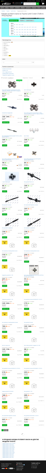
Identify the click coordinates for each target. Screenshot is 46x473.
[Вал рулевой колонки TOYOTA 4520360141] (34, 316)
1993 (20, 32)
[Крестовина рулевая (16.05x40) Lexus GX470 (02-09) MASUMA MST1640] (34, 269)
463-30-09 (17, 3)
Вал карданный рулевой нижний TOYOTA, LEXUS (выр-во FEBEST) (12, 136)
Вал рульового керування (7, 227)
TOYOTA (6, 55)
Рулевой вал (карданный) (7, 112)
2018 (33, 27)
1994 (22, 32)
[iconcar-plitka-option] (42, 78)
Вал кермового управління (29, 227)
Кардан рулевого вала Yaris (8, 457)
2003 (20, 29)
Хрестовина (26, 135)
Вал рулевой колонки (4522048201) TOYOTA (33, 368)
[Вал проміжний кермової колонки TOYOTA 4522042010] (12, 410)
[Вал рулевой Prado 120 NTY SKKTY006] (34, 176)
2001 (14, 29)
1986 (27, 34)
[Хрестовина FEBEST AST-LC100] (34, 130)
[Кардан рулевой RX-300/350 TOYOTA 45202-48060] (12, 385)
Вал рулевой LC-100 (28, 391)
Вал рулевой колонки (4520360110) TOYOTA (11, 368)
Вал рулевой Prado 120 (28, 181)
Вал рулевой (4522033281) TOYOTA (31, 415)
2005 (25, 29)
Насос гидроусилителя (7, 72)
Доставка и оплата (31, 0)
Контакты (38, 0)
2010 (12, 27)
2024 (22, 24)
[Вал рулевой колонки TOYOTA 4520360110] (12, 362)
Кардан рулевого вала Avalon (8, 446)
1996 (27, 32)
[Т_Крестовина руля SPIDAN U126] (12, 176)
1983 (20, 34)
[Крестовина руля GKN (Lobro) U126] (34, 84)
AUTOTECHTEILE (7, 42)
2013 (20, 27)
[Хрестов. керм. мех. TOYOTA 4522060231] (12, 339)
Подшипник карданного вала (8, 75)
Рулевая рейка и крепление (8, 73)
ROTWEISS (5, 52)
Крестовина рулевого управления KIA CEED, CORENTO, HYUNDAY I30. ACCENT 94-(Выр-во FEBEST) (11, 90)
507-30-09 (17, 4)
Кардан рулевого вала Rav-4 (8, 456)
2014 (22, 27)
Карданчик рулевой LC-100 (7, 275)
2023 (20, 24)
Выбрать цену (6, 122)
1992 (17, 32)
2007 (30, 29)
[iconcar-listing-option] (44, 78)
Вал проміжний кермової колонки (31, 204)
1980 (12, 34)
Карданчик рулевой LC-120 (7, 299)
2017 (30, 27)
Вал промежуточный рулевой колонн (9, 250)
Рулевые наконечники (6, 68)
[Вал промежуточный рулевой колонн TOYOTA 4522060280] (12, 245)
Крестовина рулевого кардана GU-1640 (32, 345)
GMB (4, 47)
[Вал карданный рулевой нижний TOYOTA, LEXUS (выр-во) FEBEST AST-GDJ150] (12, 130)
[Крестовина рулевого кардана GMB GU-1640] (34, 339)
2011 (14, 27)
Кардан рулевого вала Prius (8, 454)
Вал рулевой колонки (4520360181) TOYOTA (33, 299)
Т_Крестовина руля (6, 181)
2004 (22, 29)
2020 (12, 24)
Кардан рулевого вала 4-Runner (8, 443)
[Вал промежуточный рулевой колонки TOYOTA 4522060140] (12, 316)
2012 (17, 27)
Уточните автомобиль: (5, 20)
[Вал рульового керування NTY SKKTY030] (12, 222)
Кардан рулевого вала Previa (8, 453)
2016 (27, 27)
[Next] (7, 430)
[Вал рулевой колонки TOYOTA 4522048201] (34, 362)
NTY (4, 50)
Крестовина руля (27, 89)
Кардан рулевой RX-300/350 (7, 391)
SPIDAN (5, 53)
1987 (30, 34)
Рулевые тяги (5, 70)
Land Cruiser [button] (29, 20)
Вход (42, 0)
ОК (33, 62)
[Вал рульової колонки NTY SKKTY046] (12, 199)
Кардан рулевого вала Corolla (8, 452)
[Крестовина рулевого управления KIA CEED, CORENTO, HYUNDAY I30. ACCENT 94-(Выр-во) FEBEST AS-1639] (12, 84)
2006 (27, 29)
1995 (25, 32)
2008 (33, 29)
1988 (33, 34)
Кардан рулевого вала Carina (8, 449)
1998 (33, 32)
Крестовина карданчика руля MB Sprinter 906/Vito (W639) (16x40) (10, 159)
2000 (12, 29)
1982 (17, 34)
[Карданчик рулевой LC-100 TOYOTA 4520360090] (12, 269)
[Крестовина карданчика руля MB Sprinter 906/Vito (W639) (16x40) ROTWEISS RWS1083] (34, 153)
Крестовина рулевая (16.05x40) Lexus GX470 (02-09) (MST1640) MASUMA (34, 276)
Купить (4, 99)
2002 (17, 29)
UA (2, 0)
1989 (35, 34)
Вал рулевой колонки (28, 322)
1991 (14, 32)
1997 (30, 32)
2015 (25, 27)
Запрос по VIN (19, 469)
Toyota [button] (22, 20)
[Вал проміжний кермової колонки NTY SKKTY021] (34, 199)
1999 (35, 32)
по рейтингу (10, 77)
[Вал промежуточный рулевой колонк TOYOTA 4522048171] (34, 245)
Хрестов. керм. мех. (6, 345)
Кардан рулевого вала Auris (8, 444)
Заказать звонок (19, 468)
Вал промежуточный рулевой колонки (10, 322)
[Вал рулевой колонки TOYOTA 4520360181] (34, 293)
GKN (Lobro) (5, 45)
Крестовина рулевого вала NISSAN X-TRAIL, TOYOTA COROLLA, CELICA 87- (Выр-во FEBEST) (33, 113)
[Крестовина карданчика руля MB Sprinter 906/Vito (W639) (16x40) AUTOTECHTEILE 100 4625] (12, 153)
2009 (35, 29)
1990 (12, 32)
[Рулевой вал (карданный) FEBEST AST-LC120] (12, 107)
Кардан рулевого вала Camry (8, 448)
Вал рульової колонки (6, 204)
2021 (14, 24)
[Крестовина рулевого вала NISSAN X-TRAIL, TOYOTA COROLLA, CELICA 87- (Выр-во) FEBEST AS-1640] (34, 107)
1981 (14, 34)
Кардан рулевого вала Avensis (8, 447)
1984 (22, 34)
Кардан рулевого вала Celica (8, 451)
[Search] (37, 3)
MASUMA (5, 48)
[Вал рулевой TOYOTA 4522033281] (34, 410)
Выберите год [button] (14, 20)
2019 (35, 27)
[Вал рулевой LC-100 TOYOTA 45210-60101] (34, 385)
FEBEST (5, 43)
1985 (25, 34)
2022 (17, 24)
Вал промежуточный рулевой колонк (31, 250)
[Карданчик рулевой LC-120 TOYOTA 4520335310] (12, 293)
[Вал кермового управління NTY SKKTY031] (34, 222)
